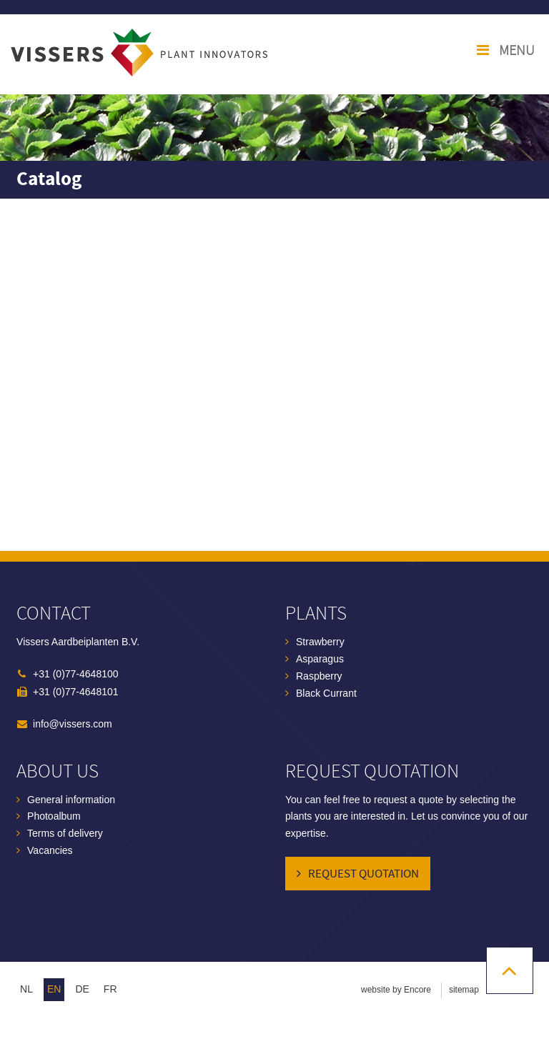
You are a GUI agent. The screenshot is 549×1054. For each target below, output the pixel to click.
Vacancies (50, 850)
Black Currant (326, 693)
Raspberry (319, 676)
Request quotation (363, 874)
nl (26, 989)
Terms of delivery (65, 833)
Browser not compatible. (274, 375)
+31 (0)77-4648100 (76, 674)
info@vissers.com (72, 724)
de (82, 989)
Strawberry (320, 641)
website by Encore (396, 990)
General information (71, 799)
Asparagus (320, 659)
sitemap (464, 990)
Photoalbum (54, 816)
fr (110, 989)
